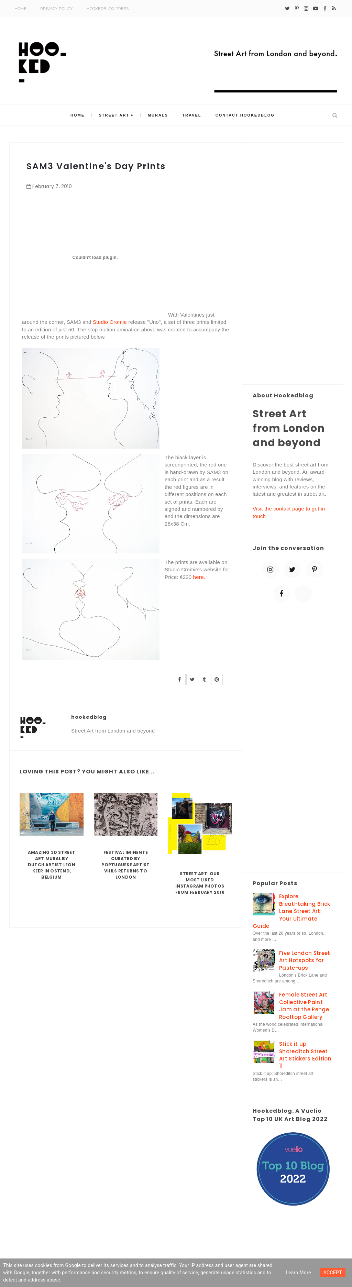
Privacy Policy (56, 8)
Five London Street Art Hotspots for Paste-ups (304, 960)
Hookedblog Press (107, 8)
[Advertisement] (292, 264)
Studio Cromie (110, 322)
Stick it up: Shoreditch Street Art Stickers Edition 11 (305, 1054)
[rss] (334, 8)
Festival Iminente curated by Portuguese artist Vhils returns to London (125, 864)
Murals (158, 115)
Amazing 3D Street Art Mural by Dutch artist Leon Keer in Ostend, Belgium (51, 864)
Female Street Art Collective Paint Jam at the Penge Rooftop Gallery (304, 1005)
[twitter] (287, 8)
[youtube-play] (315, 8)
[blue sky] (303, 593)
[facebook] (325, 8)
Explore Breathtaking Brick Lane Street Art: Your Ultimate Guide (291, 911)
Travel (191, 115)
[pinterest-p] (297, 8)
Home (20, 8)
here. (199, 577)
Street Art (114, 115)
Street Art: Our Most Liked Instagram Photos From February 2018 (199, 883)
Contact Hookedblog (244, 115)
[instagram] (306, 8)
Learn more (298, 1272)
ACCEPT (332, 1272)
